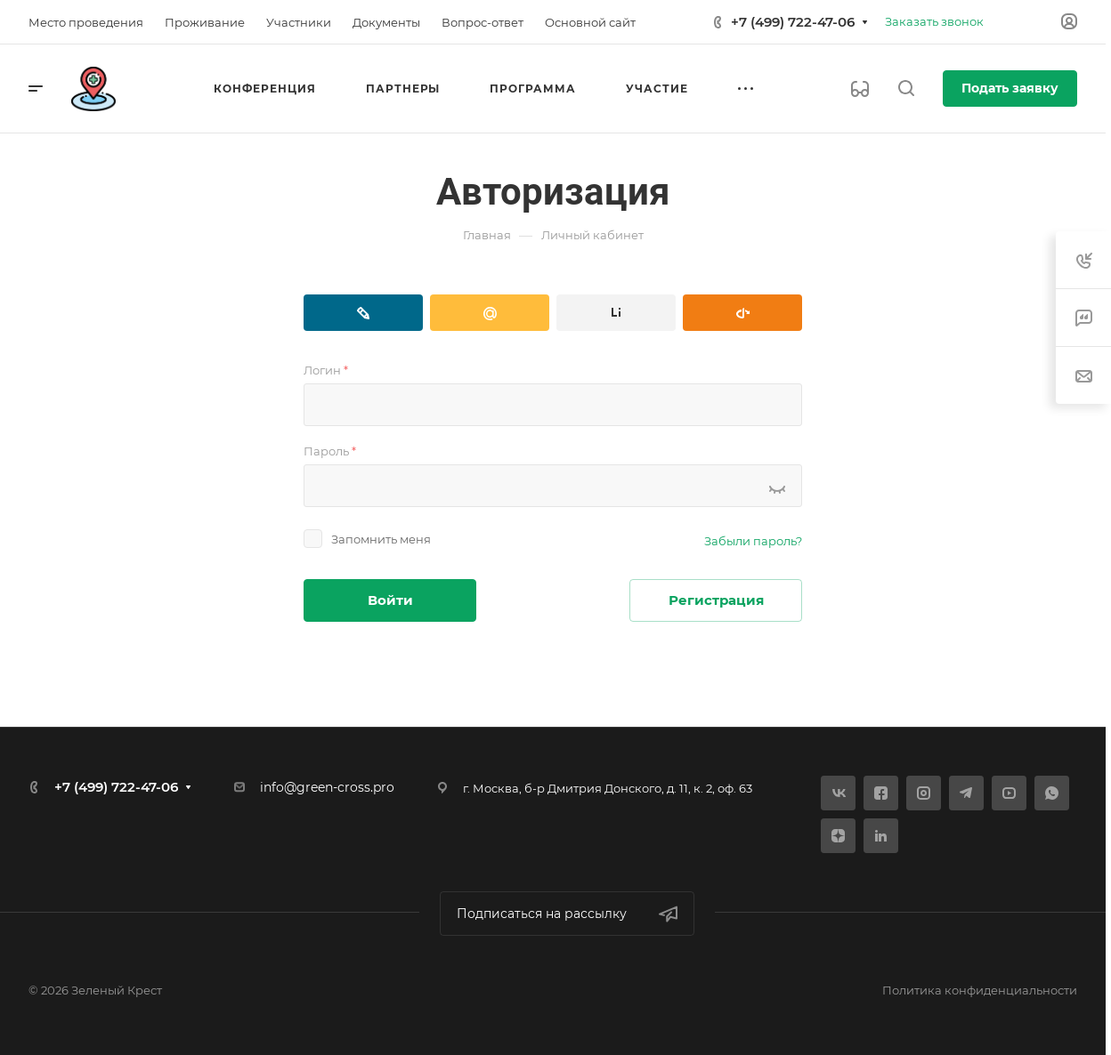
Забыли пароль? (753, 541)
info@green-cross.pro (327, 787)
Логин (326, 370)
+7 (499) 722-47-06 (793, 21)
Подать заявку (1009, 88)
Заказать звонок (934, 21)
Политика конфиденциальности (979, 990)
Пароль (330, 451)
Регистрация (716, 600)
